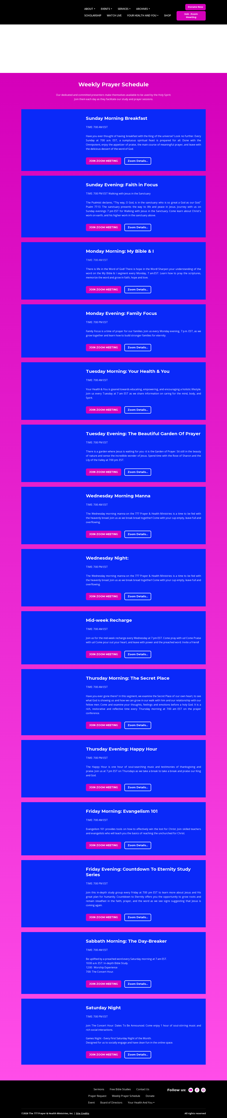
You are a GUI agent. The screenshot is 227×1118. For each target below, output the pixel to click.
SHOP (167, 15)
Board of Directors (111, 1102)
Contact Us (142, 1089)
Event (91, 1102)
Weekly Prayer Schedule (126, 1096)
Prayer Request (97, 1096)
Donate (150, 1096)
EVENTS (105, 9)
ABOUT (88, 9)
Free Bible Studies (120, 1089)
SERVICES (123, 9)
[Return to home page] (49, 12)
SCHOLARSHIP (92, 15)
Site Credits (82, 1113)
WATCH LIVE (114, 15)
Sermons (99, 1089)
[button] (195, 7)
